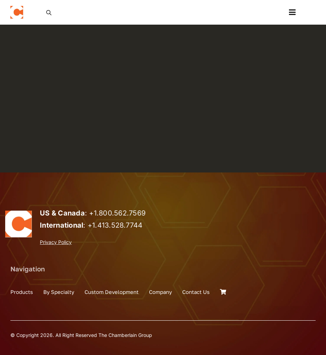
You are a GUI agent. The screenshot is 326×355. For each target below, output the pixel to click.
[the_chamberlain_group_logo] (16, 8)
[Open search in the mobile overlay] (48, 12)
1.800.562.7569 (120, 213)
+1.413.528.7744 (115, 225)
